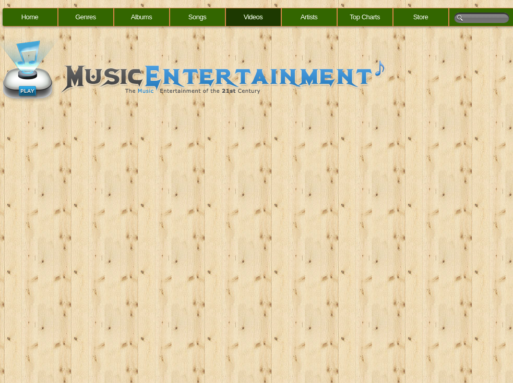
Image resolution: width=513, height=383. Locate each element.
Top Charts (365, 17)
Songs (197, 17)
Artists (309, 17)
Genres (85, 17)
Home (30, 17)
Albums (141, 17)
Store (420, 17)
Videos (253, 17)
